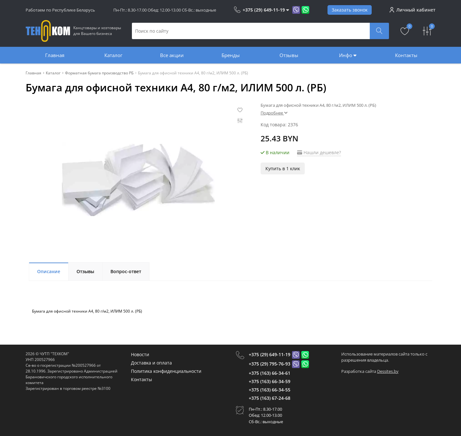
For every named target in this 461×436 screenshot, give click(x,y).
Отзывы (288, 55)
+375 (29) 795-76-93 (269, 364)
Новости (140, 354)
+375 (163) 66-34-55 (269, 390)
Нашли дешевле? (319, 152)
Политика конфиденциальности (166, 371)
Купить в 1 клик (282, 168)
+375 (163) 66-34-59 (269, 381)
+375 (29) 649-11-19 (269, 354)
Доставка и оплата (151, 363)
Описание (48, 271)
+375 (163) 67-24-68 (269, 398)
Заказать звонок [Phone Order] (350, 10)
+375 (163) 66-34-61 (269, 373)
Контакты (406, 55)
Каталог (113, 55)
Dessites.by (388, 371)
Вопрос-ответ (125, 271)
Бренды (231, 55)
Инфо (347, 55)
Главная (54, 55)
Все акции (172, 55)
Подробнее (274, 113)
